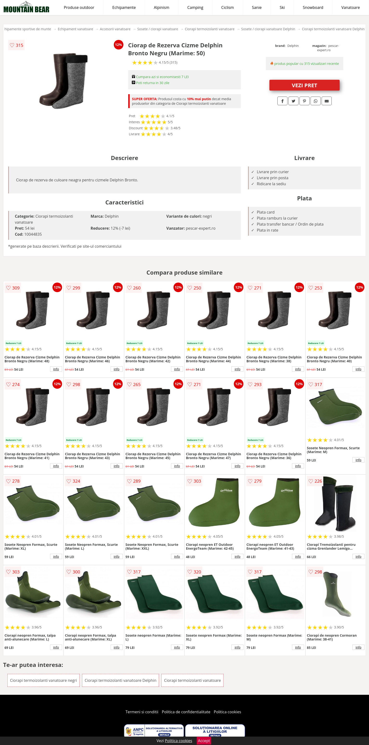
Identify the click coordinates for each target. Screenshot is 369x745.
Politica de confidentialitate (186, 711)
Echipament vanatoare (75, 29)
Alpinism (161, 7)
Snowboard (313, 7)
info (56, 369)
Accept (204, 740)
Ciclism (227, 7)
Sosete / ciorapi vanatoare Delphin (268, 29)
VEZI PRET (304, 85)
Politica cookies (227, 711)
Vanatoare (350, 7)
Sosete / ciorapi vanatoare (157, 29)
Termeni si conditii (142, 711)
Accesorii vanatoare (115, 29)
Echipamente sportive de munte (26, 29)
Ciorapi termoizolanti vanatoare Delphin (333, 29)
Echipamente (124, 7)
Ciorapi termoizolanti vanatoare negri (43, 680)
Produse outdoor (79, 7)
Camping (195, 7)
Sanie (257, 7)
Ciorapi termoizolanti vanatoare (209, 29)
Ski (282, 7)
